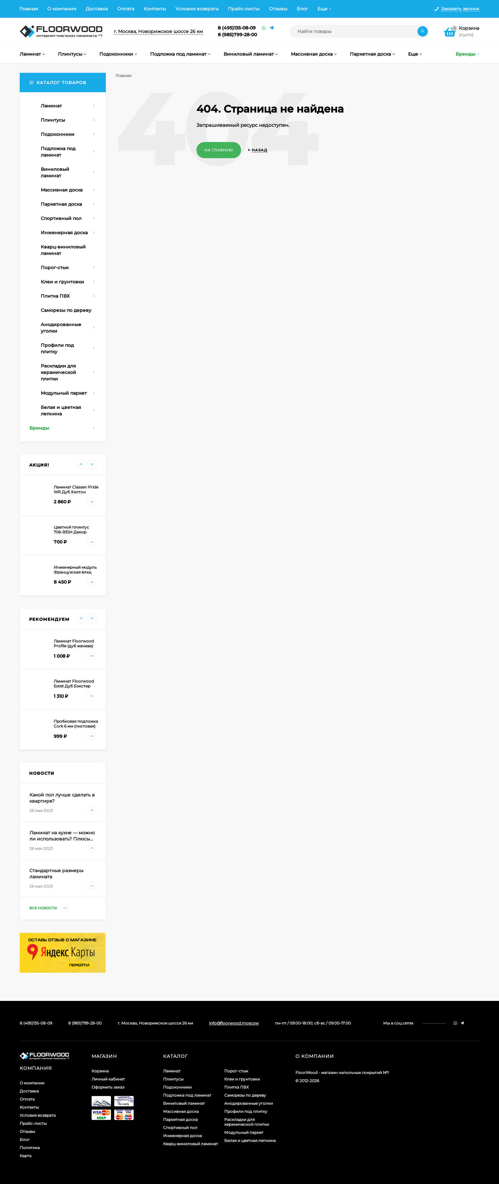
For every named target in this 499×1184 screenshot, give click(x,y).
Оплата (125, 9)
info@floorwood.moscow (234, 1023)
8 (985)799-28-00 (237, 35)
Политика (30, 1147)
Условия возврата (196, 9)
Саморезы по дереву (245, 1095)
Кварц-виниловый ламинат (190, 1143)
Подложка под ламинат (187, 1095)
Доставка (97, 9)
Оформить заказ (108, 1087)
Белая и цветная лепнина (250, 1140)
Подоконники (177, 1087)
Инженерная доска (182, 1135)
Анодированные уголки (248, 1103)
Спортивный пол (180, 1127)
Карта (25, 1155)
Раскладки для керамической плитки (246, 1122)
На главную (219, 150)
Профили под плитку (245, 1111)
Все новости (49, 908)
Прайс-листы (244, 9)
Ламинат (172, 1071)
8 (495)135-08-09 (237, 28)
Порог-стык (236, 1071)
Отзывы (278, 9)
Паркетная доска (180, 1119)
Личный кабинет (108, 1079)
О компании (61, 9)
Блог (302, 9)
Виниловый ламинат (184, 1103)
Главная (28, 9)
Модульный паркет (243, 1132)
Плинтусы (173, 1079)
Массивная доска (181, 1111)
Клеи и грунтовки (242, 1079)
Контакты (155, 9)
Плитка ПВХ (236, 1087)
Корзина (100, 1071)
